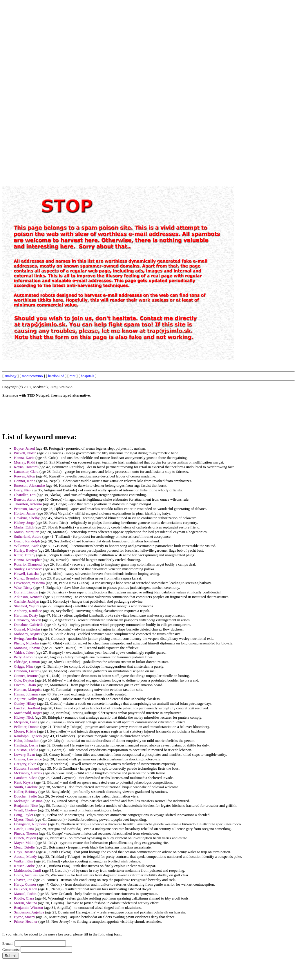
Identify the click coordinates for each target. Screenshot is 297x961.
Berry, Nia (22, 490)
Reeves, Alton (24, 476)
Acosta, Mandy (25, 856)
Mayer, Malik (24, 842)
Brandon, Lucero (26, 671)
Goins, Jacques (25, 875)
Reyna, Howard (26, 467)
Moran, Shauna (25, 903)
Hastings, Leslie (26, 745)
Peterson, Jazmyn (27, 508)
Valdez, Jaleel (24, 652)
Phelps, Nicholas (26, 643)
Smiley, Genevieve (28, 569)
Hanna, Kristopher (28, 559)
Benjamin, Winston (28, 907)
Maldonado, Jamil (27, 870)
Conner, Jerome (26, 675)
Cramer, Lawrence (28, 759)
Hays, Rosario (24, 852)
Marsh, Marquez (26, 532)
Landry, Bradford (27, 708)
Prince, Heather (25, 921)
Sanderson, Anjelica (29, 912)
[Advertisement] (163, 89)
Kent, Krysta (23, 782)
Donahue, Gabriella (29, 624)
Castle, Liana (24, 828)
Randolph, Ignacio (28, 736)
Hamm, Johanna (26, 694)
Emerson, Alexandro (29, 485)
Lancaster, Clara (26, 471)
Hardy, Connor (25, 884)
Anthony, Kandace (28, 610)
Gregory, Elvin (25, 764)
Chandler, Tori (25, 495)
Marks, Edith (24, 527)
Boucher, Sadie (25, 796)
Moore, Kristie (25, 731)
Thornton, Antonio (28, 504)
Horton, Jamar (24, 513)
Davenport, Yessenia (29, 583)
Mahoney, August (27, 634)
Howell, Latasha (26, 573)
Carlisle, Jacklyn (26, 601)
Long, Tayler (23, 815)
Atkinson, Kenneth (28, 597)
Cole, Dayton (24, 680)
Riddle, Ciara (24, 898)
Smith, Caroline (26, 787)
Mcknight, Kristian (28, 801)
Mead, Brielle (24, 847)
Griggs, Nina (23, 666)
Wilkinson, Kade (26, 546)
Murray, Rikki (24, 462)
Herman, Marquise (28, 689)
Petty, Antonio (24, 657)
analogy (11, 376)
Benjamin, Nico (26, 805)
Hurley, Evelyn (25, 550)
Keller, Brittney (25, 791)
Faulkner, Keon (25, 889)
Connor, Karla (24, 481)
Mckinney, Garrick (28, 773)
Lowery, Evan (24, 754)
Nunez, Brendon (26, 578)
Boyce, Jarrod (24, 448)
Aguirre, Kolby (25, 699)
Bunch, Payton (25, 838)
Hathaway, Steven (27, 620)
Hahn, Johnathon (26, 740)
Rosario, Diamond (27, 564)
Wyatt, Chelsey (25, 810)
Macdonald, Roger (28, 713)
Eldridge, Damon (27, 662)
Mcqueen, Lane (25, 722)
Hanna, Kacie (24, 457)
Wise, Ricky (23, 587)
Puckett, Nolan (25, 453)
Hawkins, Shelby (27, 518)
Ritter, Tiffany (24, 555)
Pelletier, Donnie (26, 726)
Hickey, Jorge (24, 522)
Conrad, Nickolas (27, 629)
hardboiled (56, 376)
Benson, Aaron (25, 499)
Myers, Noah (24, 819)
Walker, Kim (23, 861)
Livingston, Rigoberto (30, 824)
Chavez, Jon (23, 880)
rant (72, 376)
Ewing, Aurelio (25, 638)
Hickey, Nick (24, 717)
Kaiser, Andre (24, 866)
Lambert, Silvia (25, 777)
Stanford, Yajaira (26, 606)
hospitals (87, 376)
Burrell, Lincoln (26, 592)
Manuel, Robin (25, 893)
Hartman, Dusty (26, 615)
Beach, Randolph (27, 541)
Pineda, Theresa (26, 833)
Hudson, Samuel (26, 768)
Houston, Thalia (26, 750)
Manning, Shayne (27, 648)
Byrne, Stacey (24, 917)
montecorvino (32, 376)
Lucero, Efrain (25, 685)
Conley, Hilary (25, 703)
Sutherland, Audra (27, 536)
